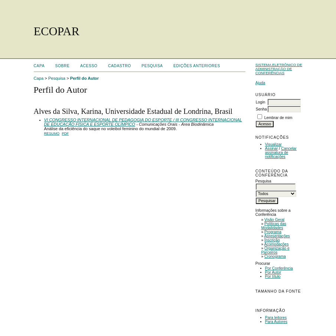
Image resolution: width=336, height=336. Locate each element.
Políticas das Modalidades (273, 226)
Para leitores (276, 318)
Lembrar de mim (278, 118)
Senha (261, 109)
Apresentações (277, 236)
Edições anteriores (196, 66)
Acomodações (276, 244)
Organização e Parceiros (275, 250)
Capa (39, 66)
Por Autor (273, 272)
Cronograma (275, 256)
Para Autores (276, 322)
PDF (65, 133)
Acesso (88, 66)
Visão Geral (274, 220)
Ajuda (260, 83)
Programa (272, 232)
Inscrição (272, 240)
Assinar (271, 148)
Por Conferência (279, 268)
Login (260, 102)
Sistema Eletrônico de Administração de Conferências (278, 69)
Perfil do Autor (84, 78)
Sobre (62, 66)
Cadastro (119, 66)
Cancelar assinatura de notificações (281, 152)
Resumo (52, 133)
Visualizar (273, 144)
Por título (273, 276)
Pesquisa (152, 66)
